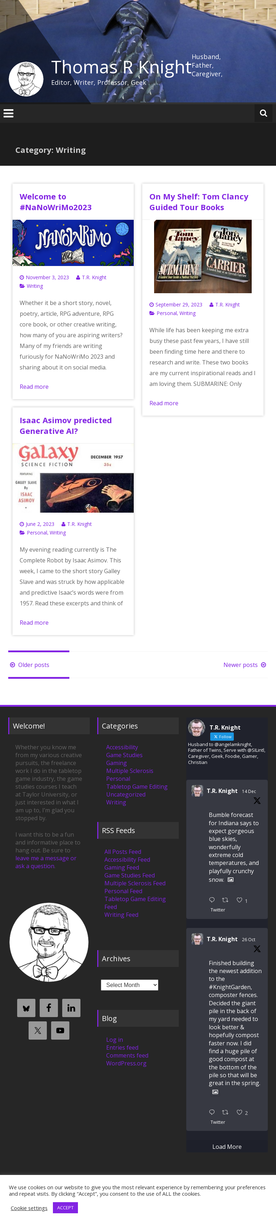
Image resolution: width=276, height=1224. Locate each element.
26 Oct (248, 940)
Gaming (116, 763)
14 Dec (249, 791)
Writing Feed (121, 915)
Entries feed (122, 1047)
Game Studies (124, 755)
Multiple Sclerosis (129, 771)
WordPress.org (126, 1063)
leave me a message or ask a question (46, 862)
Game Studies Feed (129, 875)
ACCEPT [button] (65, 1207)
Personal (167, 313)
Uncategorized (126, 794)
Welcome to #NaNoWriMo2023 (56, 201)
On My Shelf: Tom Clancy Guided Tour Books (198, 201)
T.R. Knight (94, 277)
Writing (35, 285)
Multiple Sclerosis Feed (135, 883)
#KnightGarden (230, 987)
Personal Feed (123, 891)
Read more (34, 387)
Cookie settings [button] (29, 1208)
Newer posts (245, 665)
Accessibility (122, 747)
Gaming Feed (121, 867)
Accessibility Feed (127, 859)
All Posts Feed (122, 852)
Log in (114, 1040)
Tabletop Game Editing (137, 786)
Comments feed (127, 1055)
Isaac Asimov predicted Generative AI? (66, 425)
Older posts (28, 665)
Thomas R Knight (121, 66)
